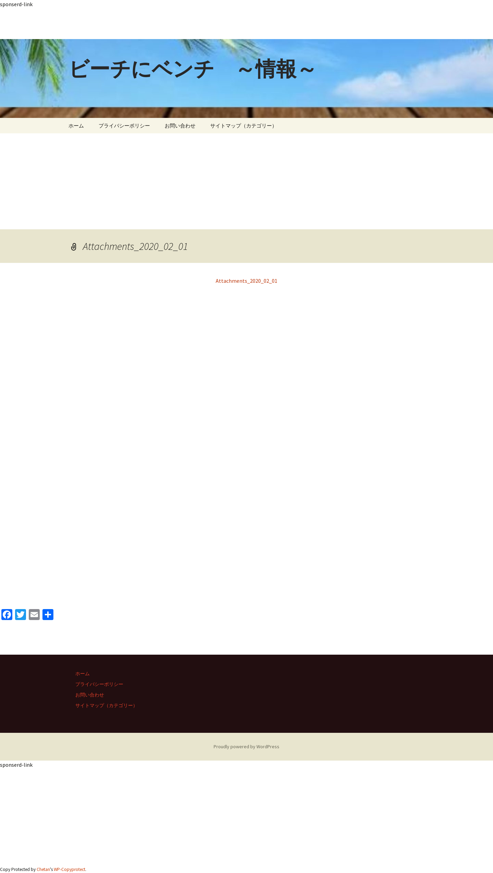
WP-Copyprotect (69, 869)
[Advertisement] (205, 23)
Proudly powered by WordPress (246, 746)
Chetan (43, 869)
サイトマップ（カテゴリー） (243, 125)
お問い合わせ (180, 125)
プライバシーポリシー (124, 125)
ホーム (76, 125)
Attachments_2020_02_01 (246, 280)
